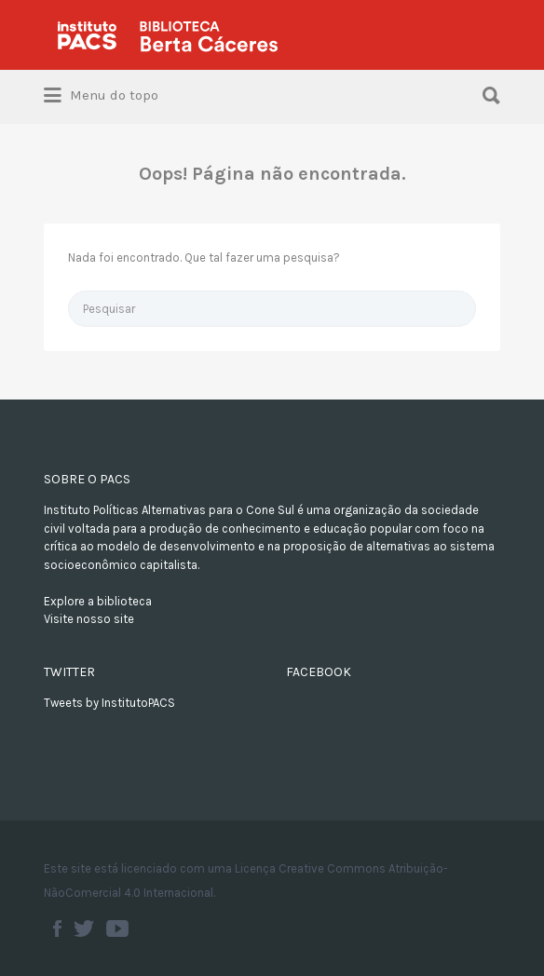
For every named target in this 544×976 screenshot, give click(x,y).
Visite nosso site (89, 619)
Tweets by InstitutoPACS (109, 703)
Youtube (117, 928)
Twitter (84, 928)
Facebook (57, 928)
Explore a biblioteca (98, 601)
